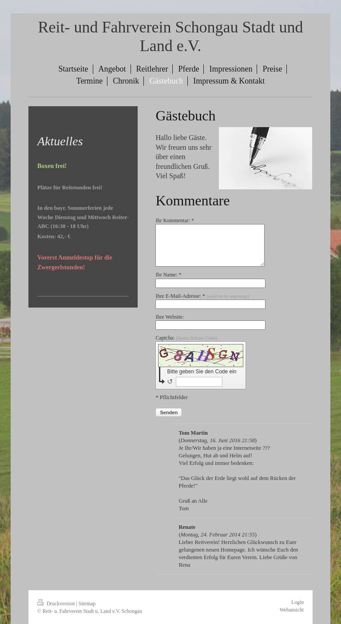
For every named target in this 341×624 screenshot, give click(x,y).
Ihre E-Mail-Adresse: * (202, 296)
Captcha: (186, 338)
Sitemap (87, 604)
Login (297, 602)
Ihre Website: (169, 317)
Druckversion (56, 604)
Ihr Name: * (168, 275)
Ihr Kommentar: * (174, 220)
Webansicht (292, 610)
